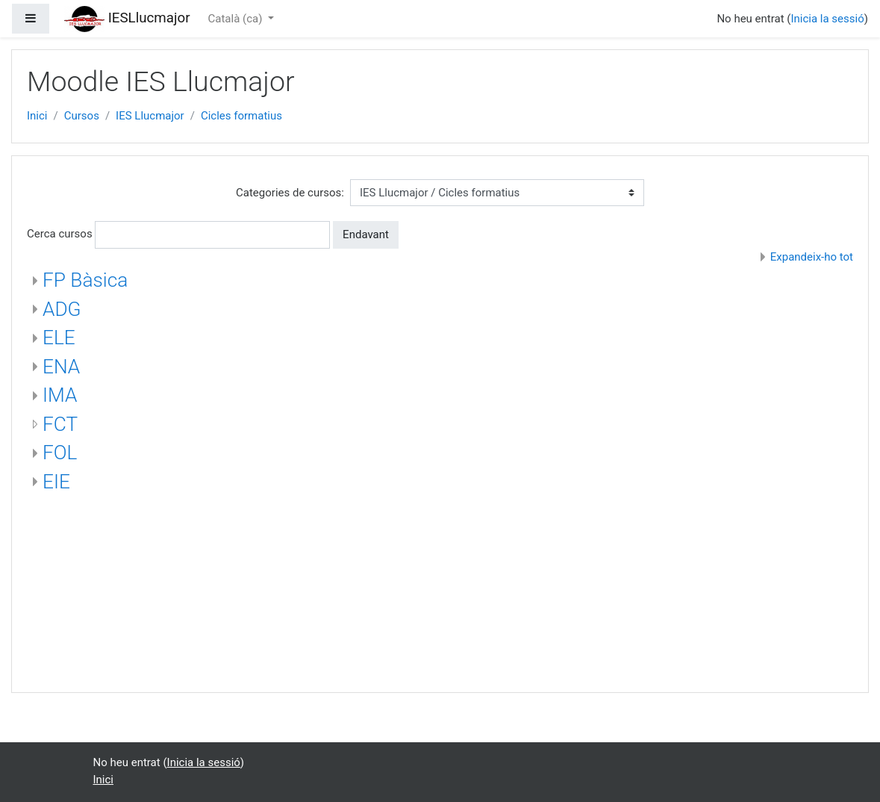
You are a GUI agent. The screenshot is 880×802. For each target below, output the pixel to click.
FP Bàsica (85, 280)
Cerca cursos (60, 233)
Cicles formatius (241, 115)
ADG (62, 309)
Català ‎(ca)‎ (237, 18)
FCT (60, 424)
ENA (61, 366)
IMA (60, 395)
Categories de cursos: (290, 192)
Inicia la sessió (827, 18)
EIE (56, 481)
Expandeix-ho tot (811, 257)
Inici (37, 115)
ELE (59, 337)
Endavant (366, 234)
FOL (60, 452)
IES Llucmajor (150, 115)
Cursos (81, 115)
